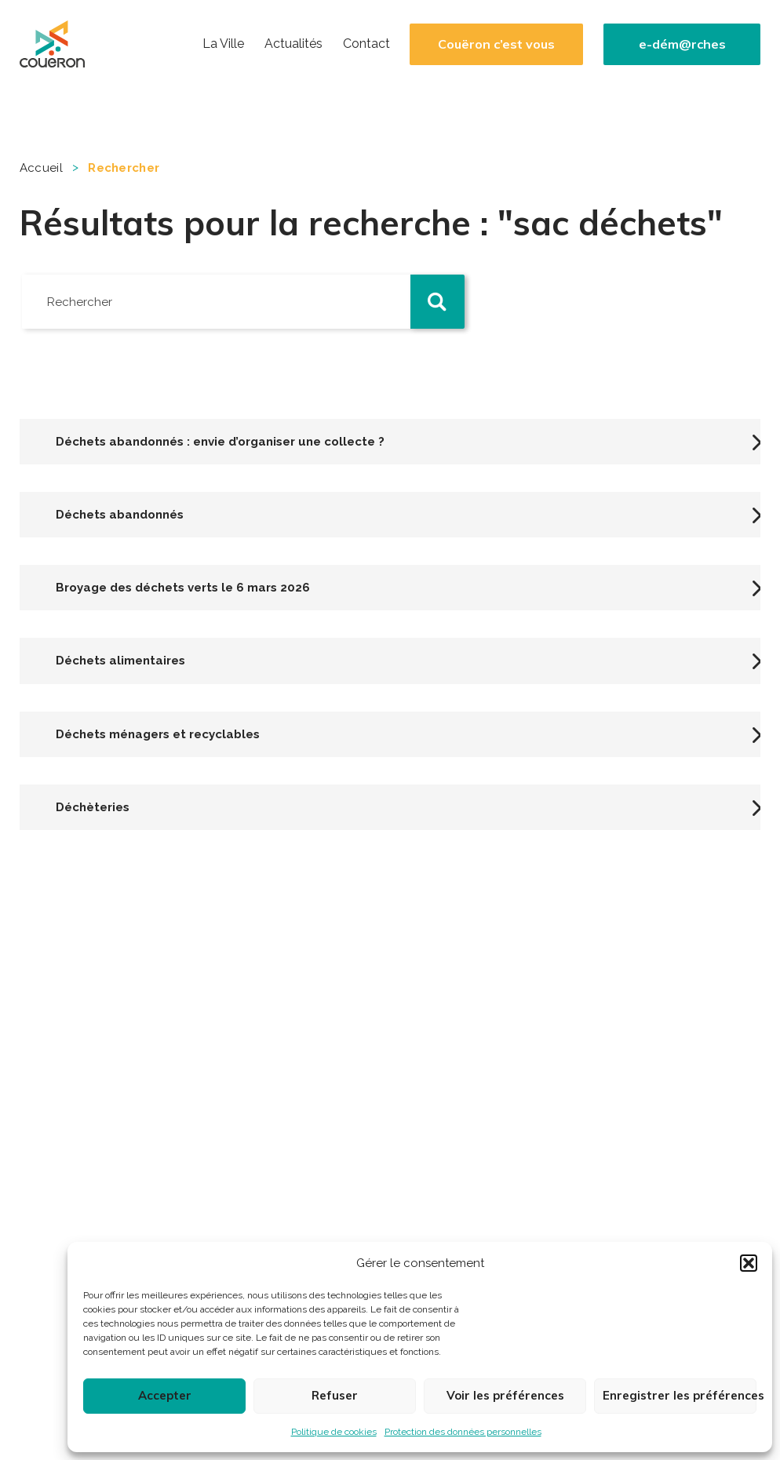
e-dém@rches (682, 44)
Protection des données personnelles (463, 1431)
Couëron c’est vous (496, 44)
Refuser (335, 1395)
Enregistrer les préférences (679, 1395)
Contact (366, 44)
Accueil (41, 168)
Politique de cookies (334, 1431)
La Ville (223, 44)
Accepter (164, 1395)
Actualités (293, 44)
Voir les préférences (505, 1395)
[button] (748, 1263)
